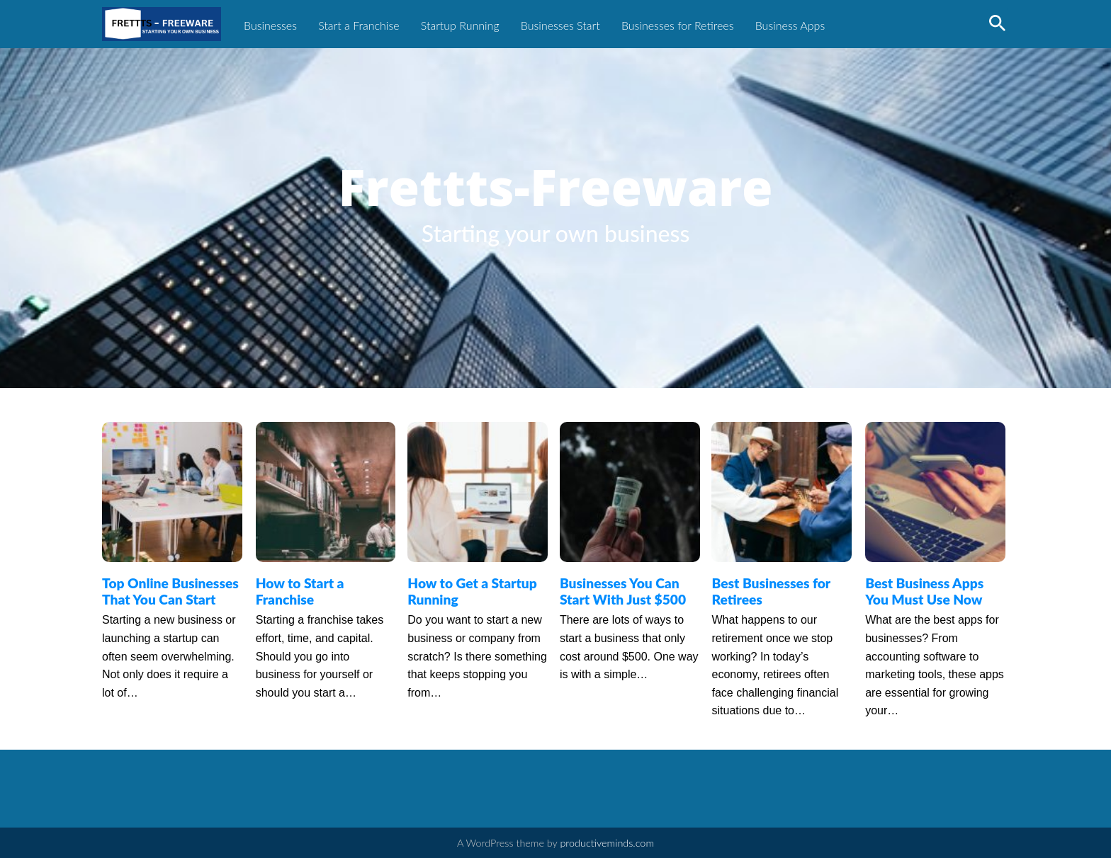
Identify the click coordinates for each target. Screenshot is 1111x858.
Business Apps (790, 25)
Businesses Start (560, 25)
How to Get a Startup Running (471, 591)
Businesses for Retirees (677, 25)
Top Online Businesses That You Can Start (170, 591)
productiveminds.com (607, 843)
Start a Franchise (358, 25)
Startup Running (460, 25)
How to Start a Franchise (300, 591)
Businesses (270, 25)
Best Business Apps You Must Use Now (924, 591)
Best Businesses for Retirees (770, 591)
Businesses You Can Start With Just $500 (623, 591)
